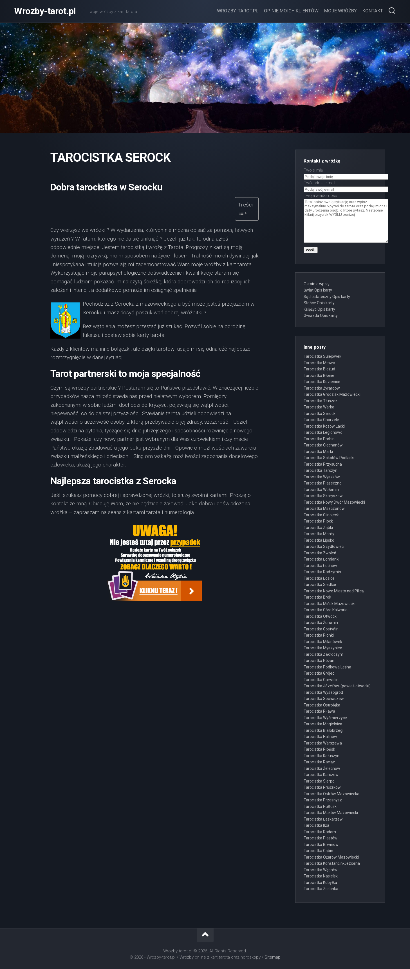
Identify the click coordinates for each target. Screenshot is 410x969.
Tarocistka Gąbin (318, 850)
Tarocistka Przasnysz (323, 800)
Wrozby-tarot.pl (45, 11)
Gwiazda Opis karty (321, 315)
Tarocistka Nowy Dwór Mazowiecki (334, 502)
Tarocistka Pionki (319, 635)
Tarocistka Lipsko (319, 540)
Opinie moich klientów (291, 11)
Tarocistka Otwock (320, 616)
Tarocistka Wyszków (322, 477)
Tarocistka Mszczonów (324, 508)
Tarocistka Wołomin (321, 489)
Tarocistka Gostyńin (321, 629)
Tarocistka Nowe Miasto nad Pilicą (334, 591)
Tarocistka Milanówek (323, 641)
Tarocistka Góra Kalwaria (326, 610)
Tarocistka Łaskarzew (323, 819)
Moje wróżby (340, 11)
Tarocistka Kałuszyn (321, 756)
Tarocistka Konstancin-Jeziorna (332, 863)
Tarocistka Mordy (319, 534)
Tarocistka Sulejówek (322, 356)
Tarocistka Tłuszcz (320, 401)
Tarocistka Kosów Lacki (324, 426)
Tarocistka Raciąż (319, 762)
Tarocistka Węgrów (320, 870)
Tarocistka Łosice (319, 578)
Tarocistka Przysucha (323, 464)
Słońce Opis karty (319, 303)
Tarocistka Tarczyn (320, 470)
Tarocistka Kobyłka (320, 882)
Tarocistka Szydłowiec (324, 546)
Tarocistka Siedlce (320, 584)
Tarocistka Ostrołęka (322, 705)
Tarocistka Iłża (316, 825)
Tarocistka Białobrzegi (323, 730)
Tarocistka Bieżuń (319, 369)
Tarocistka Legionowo (323, 432)
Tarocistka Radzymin (322, 572)
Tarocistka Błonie (319, 375)
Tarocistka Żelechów (322, 768)
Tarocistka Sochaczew (324, 698)
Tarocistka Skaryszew (323, 496)
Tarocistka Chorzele (321, 419)
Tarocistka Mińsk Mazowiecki (329, 603)
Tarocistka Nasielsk (321, 876)
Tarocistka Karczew (321, 774)
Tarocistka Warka (319, 407)
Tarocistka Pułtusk (320, 806)
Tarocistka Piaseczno (323, 483)
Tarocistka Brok (317, 597)
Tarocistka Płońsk (319, 749)
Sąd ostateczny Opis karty (327, 296)
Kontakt (372, 11)
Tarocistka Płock (318, 521)
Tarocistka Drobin (319, 439)
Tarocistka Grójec (319, 673)
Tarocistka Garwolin (321, 679)
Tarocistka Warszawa (323, 743)
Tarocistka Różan (319, 660)
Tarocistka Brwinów (321, 844)
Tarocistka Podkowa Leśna (327, 667)
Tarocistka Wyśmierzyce (325, 717)
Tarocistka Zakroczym (323, 654)
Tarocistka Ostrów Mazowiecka (331, 794)
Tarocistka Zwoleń (320, 553)
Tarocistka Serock (319, 413)
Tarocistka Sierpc (319, 781)
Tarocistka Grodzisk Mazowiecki (332, 394)
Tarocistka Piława (319, 711)
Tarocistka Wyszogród (323, 692)
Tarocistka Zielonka (321, 888)
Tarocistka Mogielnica (323, 724)
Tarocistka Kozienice (322, 381)
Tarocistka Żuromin (321, 622)
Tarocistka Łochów (320, 565)
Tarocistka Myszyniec (323, 648)
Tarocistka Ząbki (318, 527)
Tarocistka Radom (320, 832)
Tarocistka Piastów (320, 838)
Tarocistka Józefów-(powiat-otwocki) (337, 686)
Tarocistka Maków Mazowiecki (331, 812)
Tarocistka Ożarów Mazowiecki (331, 857)
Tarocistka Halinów (320, 736)
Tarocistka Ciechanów (323, 445)
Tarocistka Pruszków (322, 787)
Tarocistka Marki (318, 451)
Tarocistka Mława (319, 363)
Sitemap (273, 957)
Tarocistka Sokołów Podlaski (329, 457)
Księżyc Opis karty (319, 309)
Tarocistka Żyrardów (322, 388)
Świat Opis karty (318, 290)
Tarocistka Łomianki (321, 559)
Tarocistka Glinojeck (321, 515)
